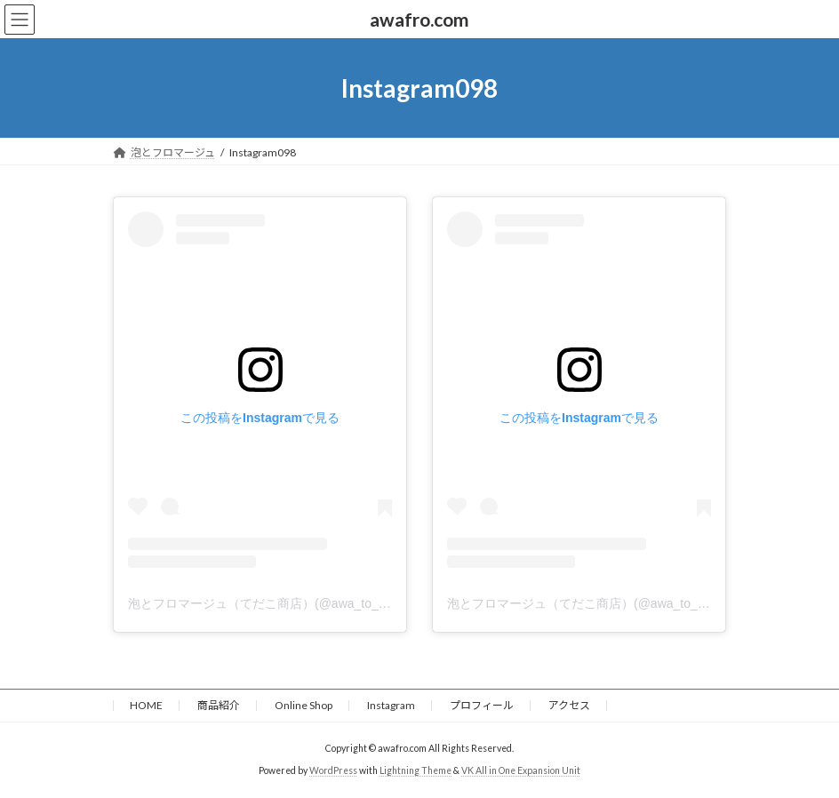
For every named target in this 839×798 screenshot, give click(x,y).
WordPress (333, 770)
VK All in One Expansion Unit (520, 770)
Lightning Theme (415, 770)
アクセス (569, 705)
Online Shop (303, 705)
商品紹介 (218, 705)
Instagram (391, 705)
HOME (146, 705)
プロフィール (482, 705)
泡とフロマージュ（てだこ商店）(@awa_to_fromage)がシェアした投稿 (328, 603)
